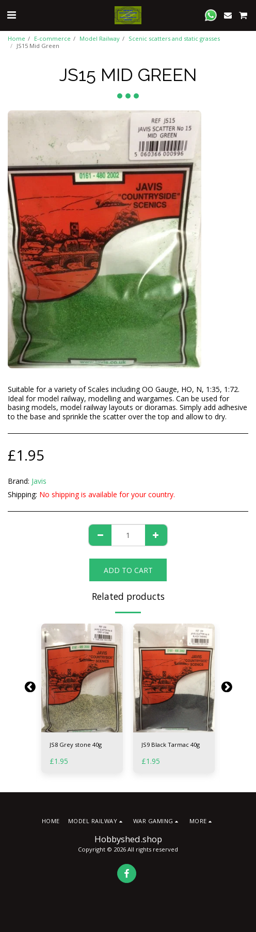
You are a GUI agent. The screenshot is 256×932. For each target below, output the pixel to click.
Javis (38, 481)
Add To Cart (128, 570)
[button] (11, 14)
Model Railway (99, 38)
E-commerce (52, 38)
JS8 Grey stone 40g (76, 744)
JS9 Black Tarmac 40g (170, 744)
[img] (82, 678)
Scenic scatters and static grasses (174, 38)
